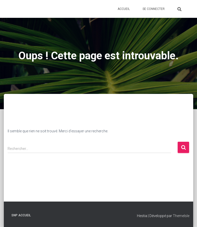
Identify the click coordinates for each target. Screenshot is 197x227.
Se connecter (154, 9)
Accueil (124, 9)
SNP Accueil (21, 215)
